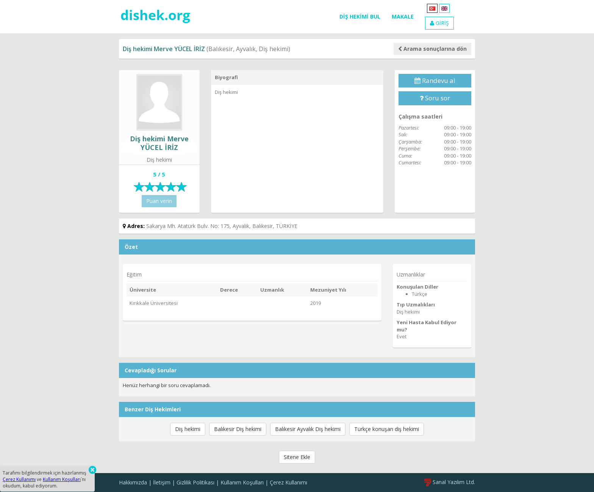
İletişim (161, 482)
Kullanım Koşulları (242, 482)
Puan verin (159, 201)
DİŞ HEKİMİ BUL (359, 16)
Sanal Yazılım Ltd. (449, 482)
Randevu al (434, 80)
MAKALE (403, 16)
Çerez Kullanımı (288, 482)
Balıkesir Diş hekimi (237, 429)
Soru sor (435, 98)
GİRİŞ (439, 23)
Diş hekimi (187, 429)
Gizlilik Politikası (195, 482)
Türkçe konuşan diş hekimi (386, 429)
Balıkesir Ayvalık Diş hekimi (308, 429)
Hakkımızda (133, 482)
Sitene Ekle (297, 457)
